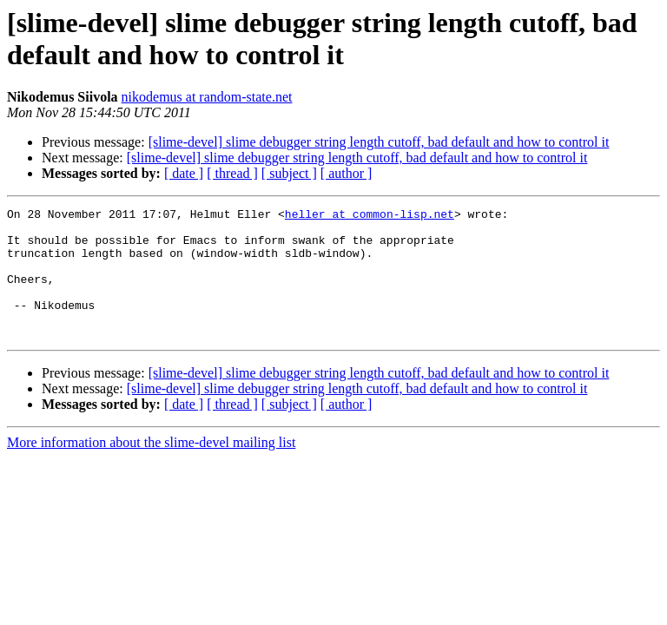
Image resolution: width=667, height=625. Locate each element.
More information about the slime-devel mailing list (151, 468)
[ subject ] (289, 173)
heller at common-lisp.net (369, 216)
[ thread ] (232, 173)
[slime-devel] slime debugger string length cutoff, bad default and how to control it (379, 142)
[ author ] (346, 173)
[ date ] (183, 173)
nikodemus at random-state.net (207, 96)
